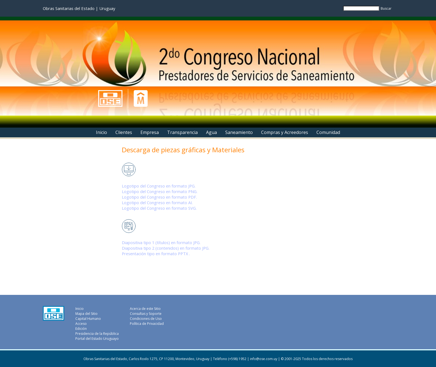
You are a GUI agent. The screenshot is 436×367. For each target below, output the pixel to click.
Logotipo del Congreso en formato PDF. (159, 197)
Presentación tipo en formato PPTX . (156, 253)
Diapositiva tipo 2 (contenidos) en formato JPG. (165, 248)
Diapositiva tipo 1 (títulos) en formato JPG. (161, 242)
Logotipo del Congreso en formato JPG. (158, 186)
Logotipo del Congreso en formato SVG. (159, 208)
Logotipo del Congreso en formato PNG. (159, 191)
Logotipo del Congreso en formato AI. (157, 202)
